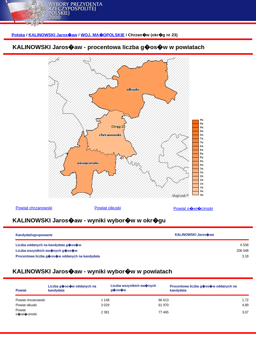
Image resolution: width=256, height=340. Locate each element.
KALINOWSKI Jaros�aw (52, 35)
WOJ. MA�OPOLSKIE (102, 35)
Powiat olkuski (107, 208)
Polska (18, 35)
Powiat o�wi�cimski (193, 208)
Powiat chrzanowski (34, 208)
